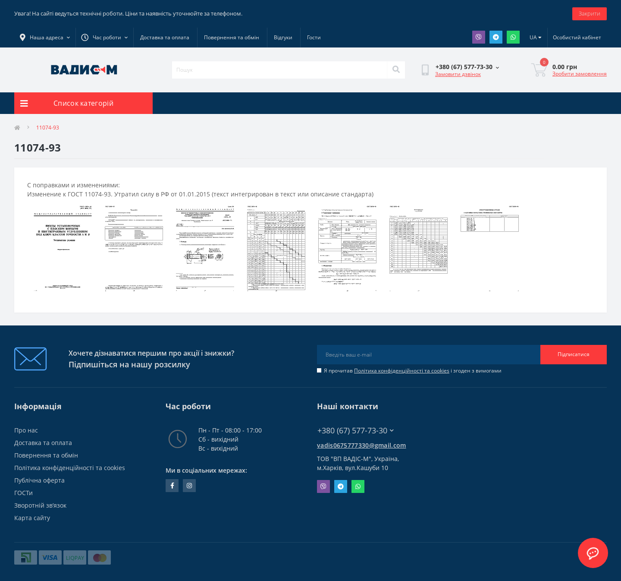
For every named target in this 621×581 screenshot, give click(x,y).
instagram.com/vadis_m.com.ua (189, 486)
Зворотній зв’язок (40, 505)
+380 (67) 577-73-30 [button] (355, 431)
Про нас (26, 430)
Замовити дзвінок (458, 74)
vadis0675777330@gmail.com (361, 445)
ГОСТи (23, 493)
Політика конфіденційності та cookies (401, 370)
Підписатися (574, 354)
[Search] (396, 70)
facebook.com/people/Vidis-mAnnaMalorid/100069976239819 (172, 486)
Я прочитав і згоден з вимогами (413, 370)
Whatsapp (513, 37)
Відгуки (283, 37)
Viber (479, 37)
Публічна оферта (39, 480)
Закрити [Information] (589, 13)
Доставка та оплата (164, 37)
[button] (104, 37)
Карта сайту (32, 518)
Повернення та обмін (231, 37)
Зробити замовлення (579, 73)
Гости (314, 37)
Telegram (496, 37)
